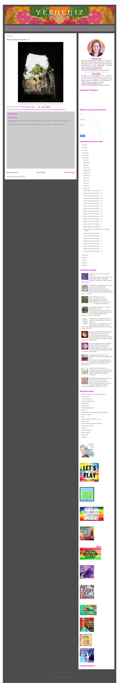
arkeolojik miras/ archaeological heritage (23, 109)
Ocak (85, 188)
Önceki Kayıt (69, 172)
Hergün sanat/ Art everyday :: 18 (92, 203)
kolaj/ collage (85, 421)
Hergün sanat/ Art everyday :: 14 (92, 213)
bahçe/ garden (85, 396)
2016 (83, 150)
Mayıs (85, 178)
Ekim (85, 165)
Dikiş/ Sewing (37, 28)
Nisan (85, 180)
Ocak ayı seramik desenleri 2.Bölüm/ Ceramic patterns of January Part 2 (100, 344)
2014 (83, 155)
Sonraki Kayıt (12, 172)
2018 (83, 145)
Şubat (85, 185)
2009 (83, 258)
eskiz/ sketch (85, 405)
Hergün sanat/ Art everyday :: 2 (92, 246)
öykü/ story (84, 434)
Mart (84, 183)
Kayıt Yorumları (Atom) (18, 176)
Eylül (85, 167)
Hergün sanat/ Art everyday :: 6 (92, 236)
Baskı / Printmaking (56, 28)
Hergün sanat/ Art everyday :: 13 (92, 216)
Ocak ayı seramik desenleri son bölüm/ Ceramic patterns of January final (100, 332)
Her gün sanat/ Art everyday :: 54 (92, 251)
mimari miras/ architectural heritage (91, 423)
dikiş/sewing (85, 403)
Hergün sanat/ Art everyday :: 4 (92, 241)
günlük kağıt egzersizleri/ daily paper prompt (94, 412)
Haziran (85, 175)
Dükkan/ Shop (76, 28)
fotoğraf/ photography (53, 109)
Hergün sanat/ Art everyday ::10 (92, 224)
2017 (83, 147)
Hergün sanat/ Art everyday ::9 (92, 226)
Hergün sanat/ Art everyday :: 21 (92, 195)
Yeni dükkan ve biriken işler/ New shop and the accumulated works (100, 286)
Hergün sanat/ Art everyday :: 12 (92, 219)
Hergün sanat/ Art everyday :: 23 (92, 190)
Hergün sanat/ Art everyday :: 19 (92, 201)
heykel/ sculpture (86, 414)
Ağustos (86, 170)
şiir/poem (84, 437)
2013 (83, 158)
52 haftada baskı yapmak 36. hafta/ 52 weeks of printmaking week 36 (100, 379)
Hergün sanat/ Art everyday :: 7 (92, 233)
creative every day (41, 109)
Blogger (55, 677)
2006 (83, 263)
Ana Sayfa (41, 172)
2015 (83, 152)
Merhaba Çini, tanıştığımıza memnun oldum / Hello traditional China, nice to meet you (100, 320)
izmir (82, 417)
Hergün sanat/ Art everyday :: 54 (98, 368)
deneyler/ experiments (88, 401)
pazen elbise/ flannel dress (97, 297)
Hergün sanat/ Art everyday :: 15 (92, 211)
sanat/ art (63, 109)
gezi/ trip (83, 410)
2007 (83, 260)
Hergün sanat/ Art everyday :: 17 (92, 206)
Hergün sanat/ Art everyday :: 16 (92, 208)
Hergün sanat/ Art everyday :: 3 (92, 243)
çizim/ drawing (85, 432)
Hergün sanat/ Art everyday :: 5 (92, 238)
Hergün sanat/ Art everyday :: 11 (92, 221)
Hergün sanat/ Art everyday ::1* (92, 248)
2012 (83, 255)
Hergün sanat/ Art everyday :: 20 (92, 198)
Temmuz (86, 173)
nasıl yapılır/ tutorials (87, 426)
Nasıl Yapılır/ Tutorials (17, 28)
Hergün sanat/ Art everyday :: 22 (92, 193)
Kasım (85, 162)
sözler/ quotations (86, 430)
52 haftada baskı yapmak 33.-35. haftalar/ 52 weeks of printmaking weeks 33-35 (101, 356)
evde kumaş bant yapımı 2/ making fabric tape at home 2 (99, 307)
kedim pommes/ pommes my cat (91, 419)
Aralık (85, 160)
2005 (83, 265)
